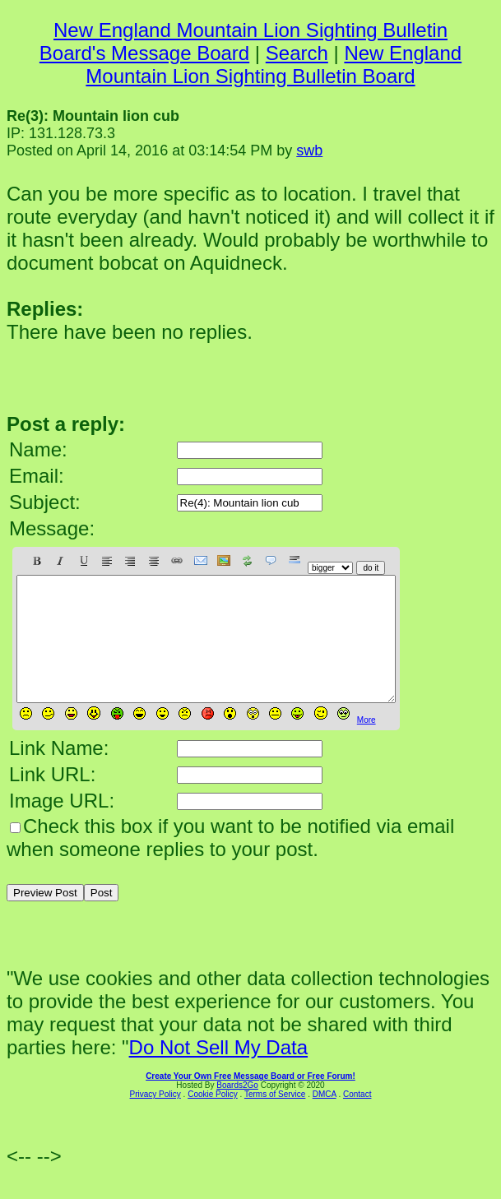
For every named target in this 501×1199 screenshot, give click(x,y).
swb (309, 150)
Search (297, 53)
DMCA (324, 1118)
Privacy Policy (155, 1118)
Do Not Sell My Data (218, 1072)
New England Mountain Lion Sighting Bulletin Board (274, 64)
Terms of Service (274, 1118)
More (366, 744)
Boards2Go (237, 1109)
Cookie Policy (213, 1118)
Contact (357, 1118)
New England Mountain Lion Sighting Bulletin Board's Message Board (243, 41)
